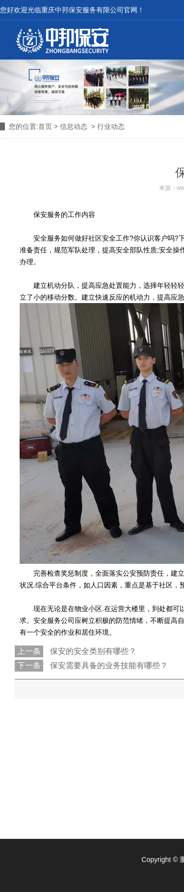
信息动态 (73, 126)
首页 (45, 126)
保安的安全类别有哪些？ (92, 651)
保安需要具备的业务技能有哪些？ (108, 665)
